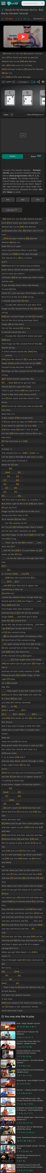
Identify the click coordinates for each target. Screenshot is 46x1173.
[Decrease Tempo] (3, 82)
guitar (6, 115)
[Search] (42, 3)
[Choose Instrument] (12, 114)
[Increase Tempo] (14, 82)
